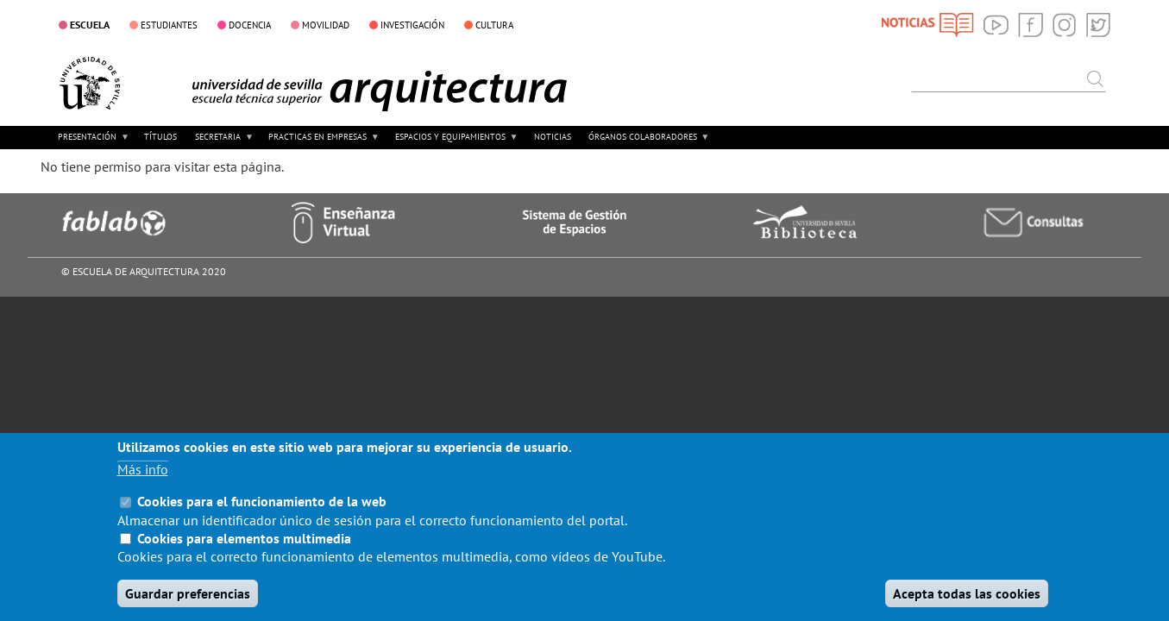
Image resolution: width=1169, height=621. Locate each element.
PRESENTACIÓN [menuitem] (92, 142)
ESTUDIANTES (169, 25)
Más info (142, 487)
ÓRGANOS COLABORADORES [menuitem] (647, 142)
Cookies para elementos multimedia (244, 556)
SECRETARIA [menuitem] (222, 142)
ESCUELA (90, 24)
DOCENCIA (250, 25)
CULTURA (494, 25)
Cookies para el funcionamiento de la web (262, 519)
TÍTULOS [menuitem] (160, 136)
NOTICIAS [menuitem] (552, 136)
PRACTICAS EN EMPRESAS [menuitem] (322, 142)
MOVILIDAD (325, 25)
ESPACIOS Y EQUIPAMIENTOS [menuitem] (455, 142)
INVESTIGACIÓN (412, 25)
